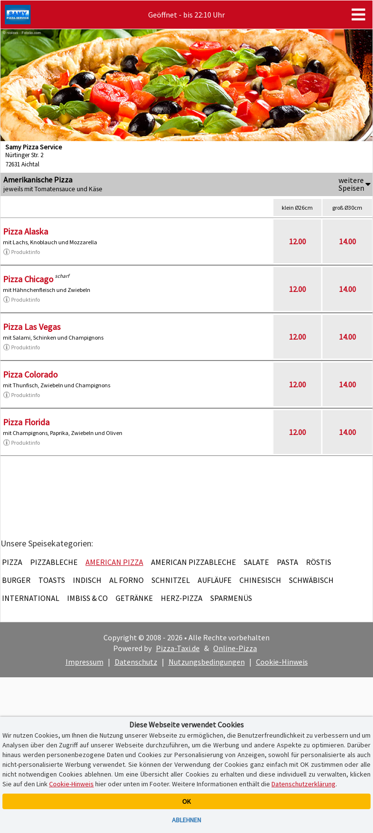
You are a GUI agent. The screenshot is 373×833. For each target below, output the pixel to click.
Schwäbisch (311, 580)
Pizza (12, 562)
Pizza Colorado (30, 374)
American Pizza (114, 562)
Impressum (84, 662)
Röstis (318, 562)
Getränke (134, 598)
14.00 (347, 241)
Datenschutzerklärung (303, 783)
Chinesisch (260, 580)
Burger (16, 580)
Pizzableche (54, 562)
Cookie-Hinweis (282, 662)
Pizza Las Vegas (32, 326)
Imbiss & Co (87, 598)
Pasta (287, 562)
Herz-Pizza (182, 598)
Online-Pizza (235, 648)
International (30, 598)
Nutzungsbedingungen (207, 662)
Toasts (51, 580)
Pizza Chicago (28, 279)
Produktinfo (21, 252)
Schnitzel (171, 580)
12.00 (297, 241)
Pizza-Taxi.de (178, 648)
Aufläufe (215, 580)
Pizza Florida (26, 422)
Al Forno (126, 580)
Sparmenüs (231, 598)
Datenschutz (136, 662)
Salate (256, 562)
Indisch (87, 580)
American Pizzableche (193, 562)
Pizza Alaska (25, 231)
